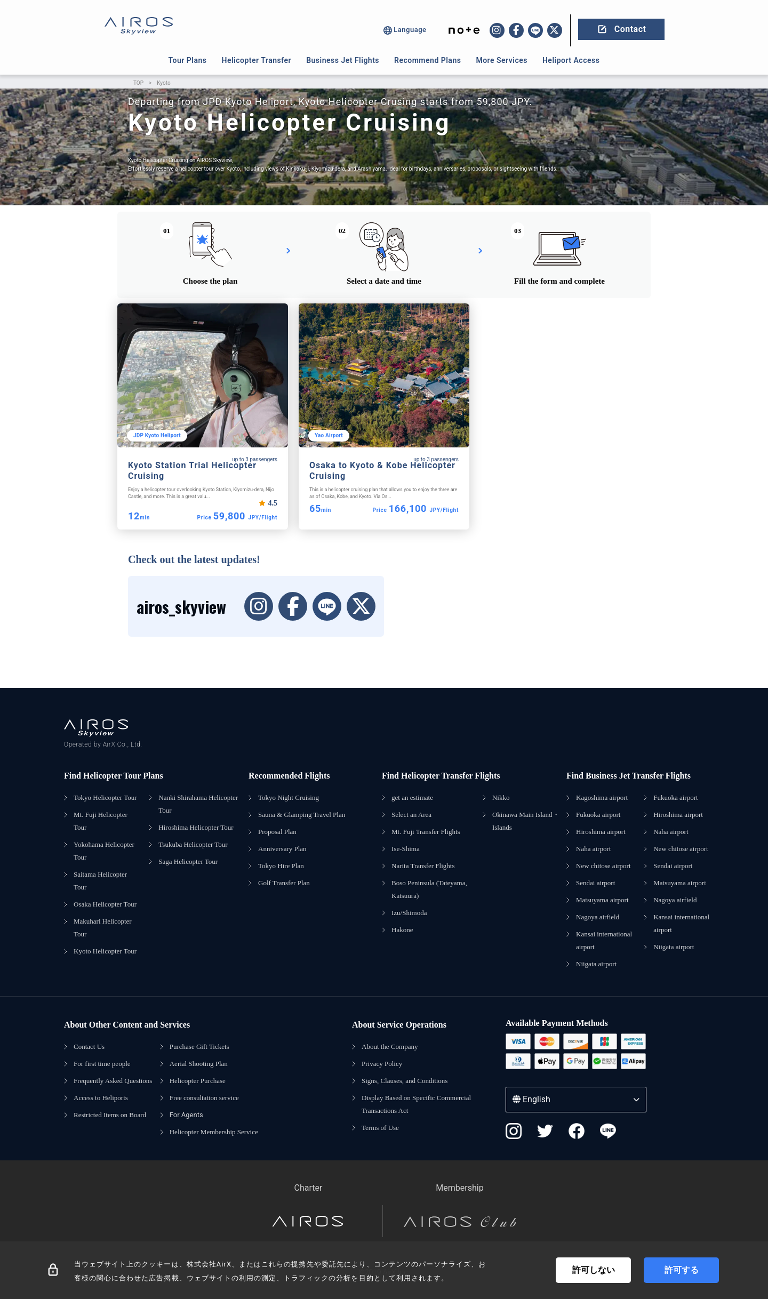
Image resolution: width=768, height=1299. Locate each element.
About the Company (390, 1047)
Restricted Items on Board (110, 1115)
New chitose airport (603, 866)
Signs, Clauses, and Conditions (404, 1081)
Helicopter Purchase (198, 1081)
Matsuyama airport (602, 900)
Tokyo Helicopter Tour (105, 797)
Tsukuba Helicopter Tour (192, 844)
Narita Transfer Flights (422, 866)
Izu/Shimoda (409, 913)
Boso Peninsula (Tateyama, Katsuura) (429, 889)
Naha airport (593, 849)
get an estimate (412, 797)
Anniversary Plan (282, 849)
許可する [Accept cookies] (682, 1270)
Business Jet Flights (342, 60)
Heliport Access (570, 60)
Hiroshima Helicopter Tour (195, 827)
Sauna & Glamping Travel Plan (301, 815)
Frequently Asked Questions (113, 1081)
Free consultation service (204, 1098)
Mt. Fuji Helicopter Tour (100, 821)
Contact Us (89, 1047)
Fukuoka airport (598, 815)
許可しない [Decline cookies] (593, 1270)
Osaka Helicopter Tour (105, 904)
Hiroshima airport (601, 832)
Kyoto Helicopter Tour (105, 951)
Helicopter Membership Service (214, 1132)
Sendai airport (595, 883)
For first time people (102, 1064)
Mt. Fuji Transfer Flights (425, 832)
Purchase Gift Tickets (199, 1047)
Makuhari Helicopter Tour (103, 927)
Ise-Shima (405, 849)
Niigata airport (596, 964)
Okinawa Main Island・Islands (525, 821)
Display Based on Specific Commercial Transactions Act (416, 1104)
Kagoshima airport (602, 797)
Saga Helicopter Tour (188, 861)
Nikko (501, 797)
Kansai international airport (604, 940)
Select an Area (411, 815)
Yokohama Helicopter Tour (104, 850)
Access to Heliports (101, 1098)
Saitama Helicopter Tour (100, 880)
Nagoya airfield (597, 917)
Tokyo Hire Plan (281, 866)
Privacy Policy (382, 1064)
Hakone (402, 930)
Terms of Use (380, 1128)
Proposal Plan (277, 832)
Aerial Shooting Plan (199, 1064)
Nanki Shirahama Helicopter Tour (198, 803)
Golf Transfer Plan (284, 883)
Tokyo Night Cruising (288, 797)
